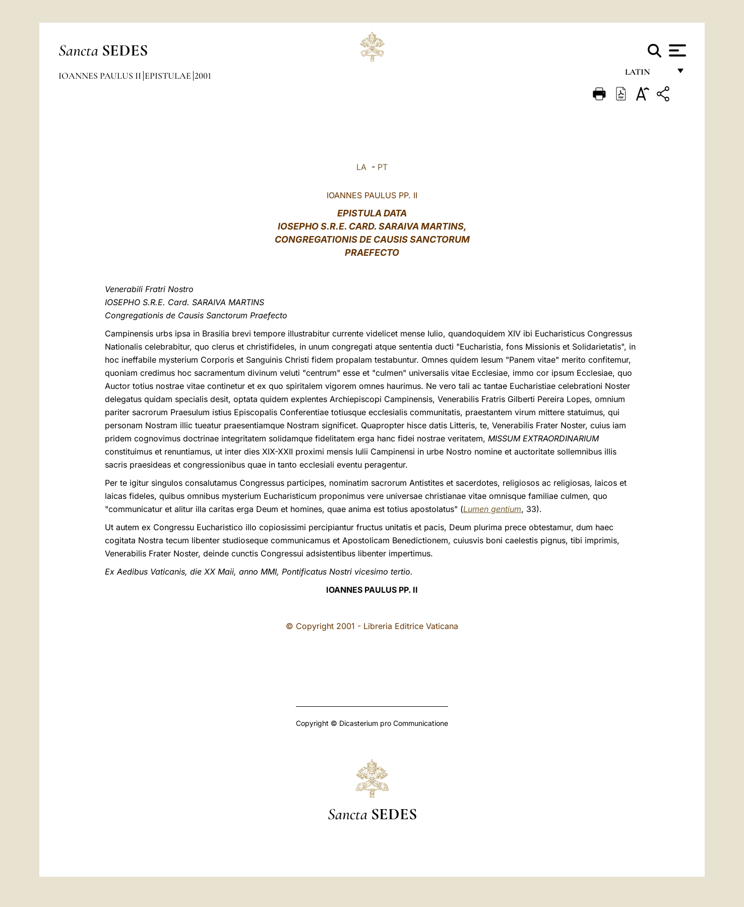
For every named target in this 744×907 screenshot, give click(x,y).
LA (361, 167)
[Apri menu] (676, 50)
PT (383, 167)
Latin (647, 74)
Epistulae (169, 75)
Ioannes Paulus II (100, 75)
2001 (203, 75)
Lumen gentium (492, 509)
